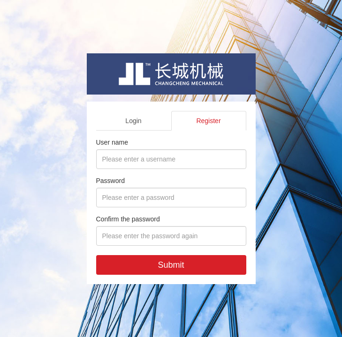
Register (208, 121)
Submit (171, 265)
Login (133, 121)
